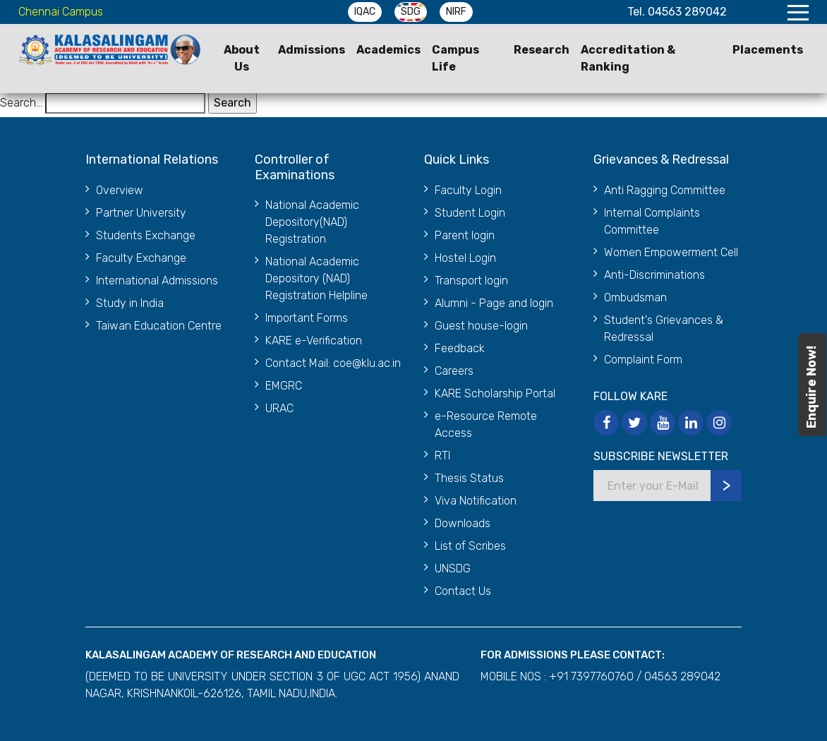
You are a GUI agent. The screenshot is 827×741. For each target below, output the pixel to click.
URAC (279, 408)
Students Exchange (145, 235)
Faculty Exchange (141, 258)
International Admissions (157, 280)
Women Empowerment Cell (671, 252)
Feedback (460, 348)
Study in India (130, 303)
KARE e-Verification (313, 340)
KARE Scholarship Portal (495, 393)
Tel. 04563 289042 (677, 11)
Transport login (471, 280)
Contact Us (463, 591)
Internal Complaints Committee (652, 221)
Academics (388, 49)
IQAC (364, 12)
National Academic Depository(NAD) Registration (312, 222)
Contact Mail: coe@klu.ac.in (333, 363)
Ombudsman (635, 297)
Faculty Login (468, 190)
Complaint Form (643, 359)
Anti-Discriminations (654, 275)
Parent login (465, 235)
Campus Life (455, 58)
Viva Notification (476, 500)
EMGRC (283, 385)
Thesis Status (469, 478)
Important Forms (306, 318)
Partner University (141, 212)
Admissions (311, 49)
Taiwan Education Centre (159, 325)
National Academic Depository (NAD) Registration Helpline (316, 278)
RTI (442, 455)
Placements (767, 49)
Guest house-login (481, 325)
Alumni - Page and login (494, 303)
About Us (242, 58)
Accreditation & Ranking (628, 58)
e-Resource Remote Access (486, 424)
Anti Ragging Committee (664, 190)
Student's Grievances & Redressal (663, 328)
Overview (119, 190)
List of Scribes (470, 546)
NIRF (456, 12)
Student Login (470, 212)
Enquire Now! (811, 387)
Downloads (462, 523)
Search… (21, 102)
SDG (411, 12)
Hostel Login (465, 258)
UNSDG (453, 568)
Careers (454, 371)
